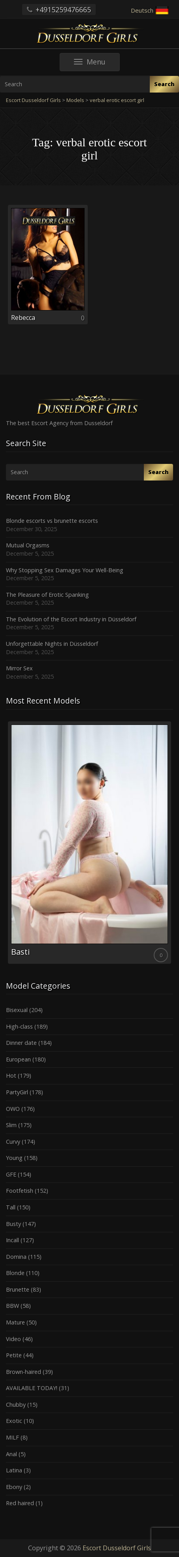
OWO (13, 1108)
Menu (97, 64)
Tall (10, 1207)
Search (164, 84)
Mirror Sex (19, 668)
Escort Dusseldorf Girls (117, 1548)
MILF (12, 1437)
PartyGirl (17, 1092)
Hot (11, 1075)
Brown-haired (23, 1371)
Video (13, 1339)
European (18, 1059)
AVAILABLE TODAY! (31, 1388)
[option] (89, 842)
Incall (12, 1240)
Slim (11, 1125)
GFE (11, 1174)
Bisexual (17, 1010)
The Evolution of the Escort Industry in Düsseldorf (71, 619)
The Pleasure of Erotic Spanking (47, 594)
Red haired (20, 1503)
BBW (12, 1305)
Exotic (14, 1421)
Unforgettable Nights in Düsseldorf (52, 643)
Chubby (16, 1404)
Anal (11, 1454)
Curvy (13, 1141)
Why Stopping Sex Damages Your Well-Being (64, 570)
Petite (14, 1355)
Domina (16, 1256)
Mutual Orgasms (27, 545)
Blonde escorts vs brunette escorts (52, 520)
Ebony (14, 1487)
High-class (19, 1026)
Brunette (17, 1289)
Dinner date (21, 1042)
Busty (13, 1224)
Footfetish (19, 1190)
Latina (14, 1470)
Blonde (15, 1273)
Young (14, 1158)
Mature (15, 1322)
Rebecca (23, 317)
